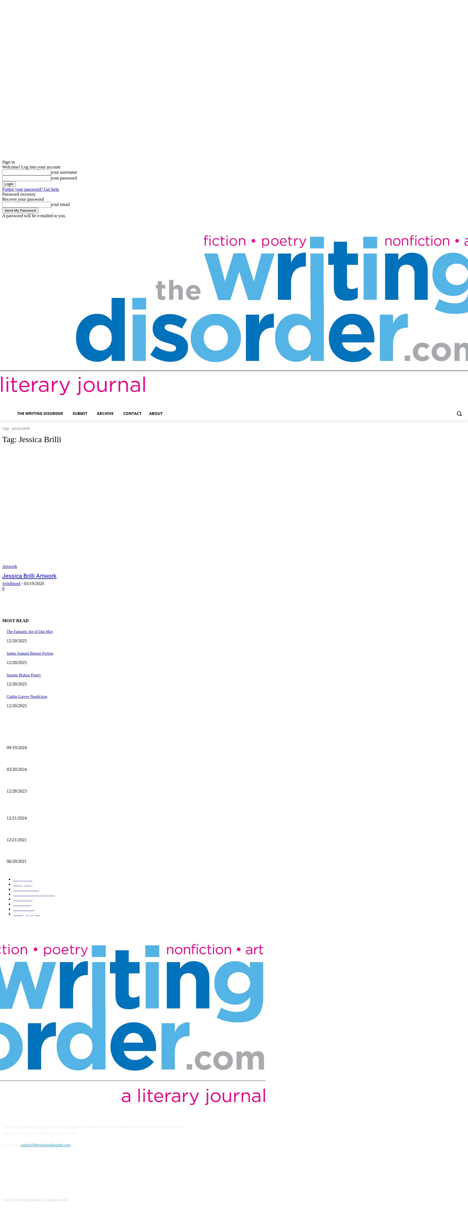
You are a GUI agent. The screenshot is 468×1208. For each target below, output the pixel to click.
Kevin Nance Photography (27, 782)
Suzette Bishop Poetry (24, 675)
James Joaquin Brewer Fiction (30, 653)
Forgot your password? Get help (30, 189)
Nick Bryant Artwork (23, 831)
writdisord (11, 583)
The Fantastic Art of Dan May (30, 632)
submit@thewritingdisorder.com (46, 1145)
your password (64, 178)
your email (60, 204)
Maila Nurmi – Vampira (25, 760)
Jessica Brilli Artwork (29, 576)
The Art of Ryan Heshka (25, 852)
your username (64, 172)
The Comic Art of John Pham (29, 809)
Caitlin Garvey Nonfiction (27, 697)
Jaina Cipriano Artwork (25, 739)
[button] (459, 413)
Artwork (9, 566)
